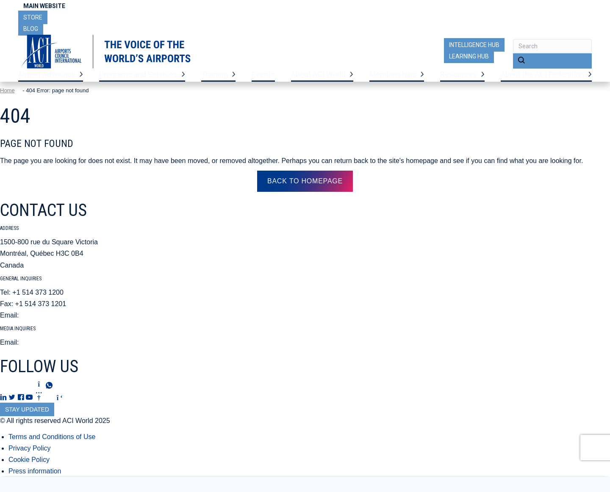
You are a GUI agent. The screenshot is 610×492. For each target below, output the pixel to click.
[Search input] (552, 46)
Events (263, 80)
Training (214, 80)
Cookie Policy (29, 470)
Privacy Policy (29, 458)
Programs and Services (138, 80)
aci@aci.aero (41, 326)
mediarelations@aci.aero (58, 353)
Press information (34, 482)
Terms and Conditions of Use (51, 447)
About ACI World (318, 80)
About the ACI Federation (542, 80)
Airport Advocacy (46, 80)
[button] (552, 61)
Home (7, 101)
